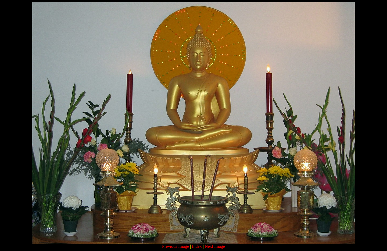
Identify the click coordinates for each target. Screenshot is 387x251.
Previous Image (175, 246)
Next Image (215, 246)
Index (197, 246)
